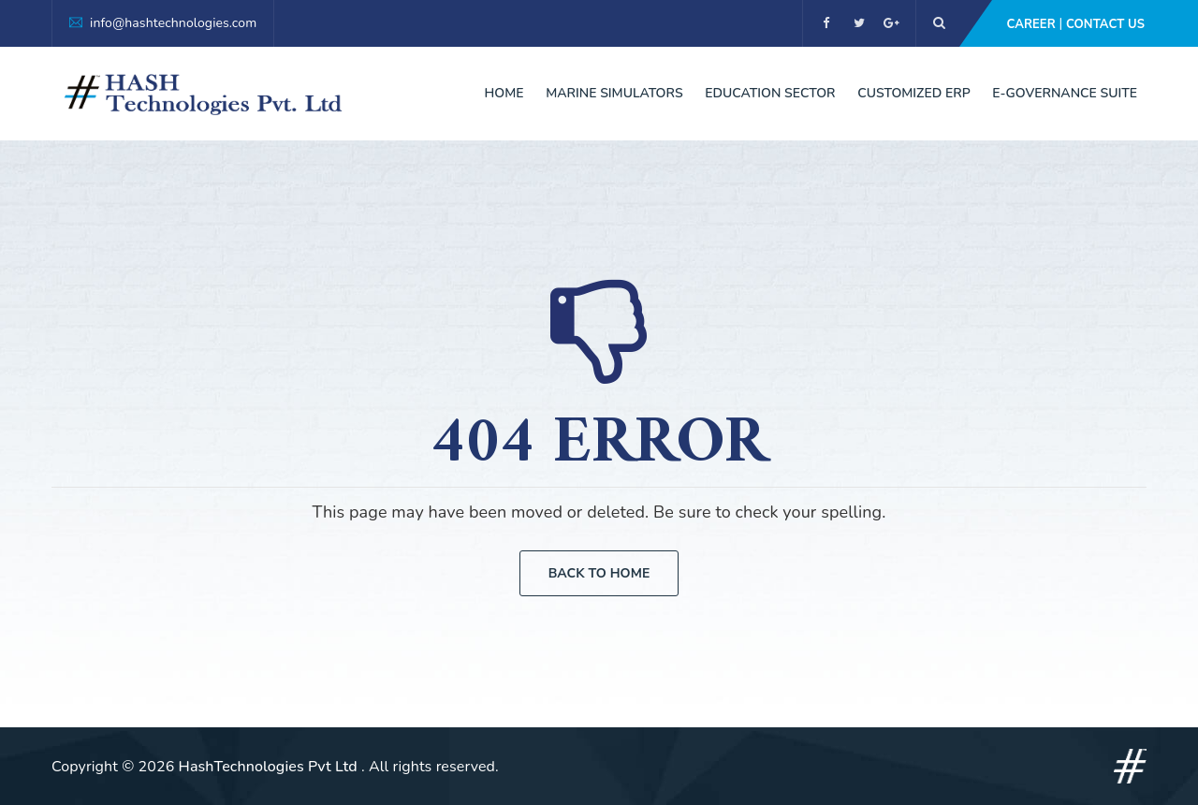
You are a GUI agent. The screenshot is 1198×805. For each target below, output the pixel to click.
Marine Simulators (614, 93)
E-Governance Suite (1064, 93)
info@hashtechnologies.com (173, 23)
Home (504, 93)
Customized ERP (913, 93)
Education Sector (770, 93)
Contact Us (1105, 24)
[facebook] (826, 23)
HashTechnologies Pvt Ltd (270, 766)
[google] (891, 23)
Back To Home (599, 573)
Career (1030, 24)
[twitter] (858, 23)
